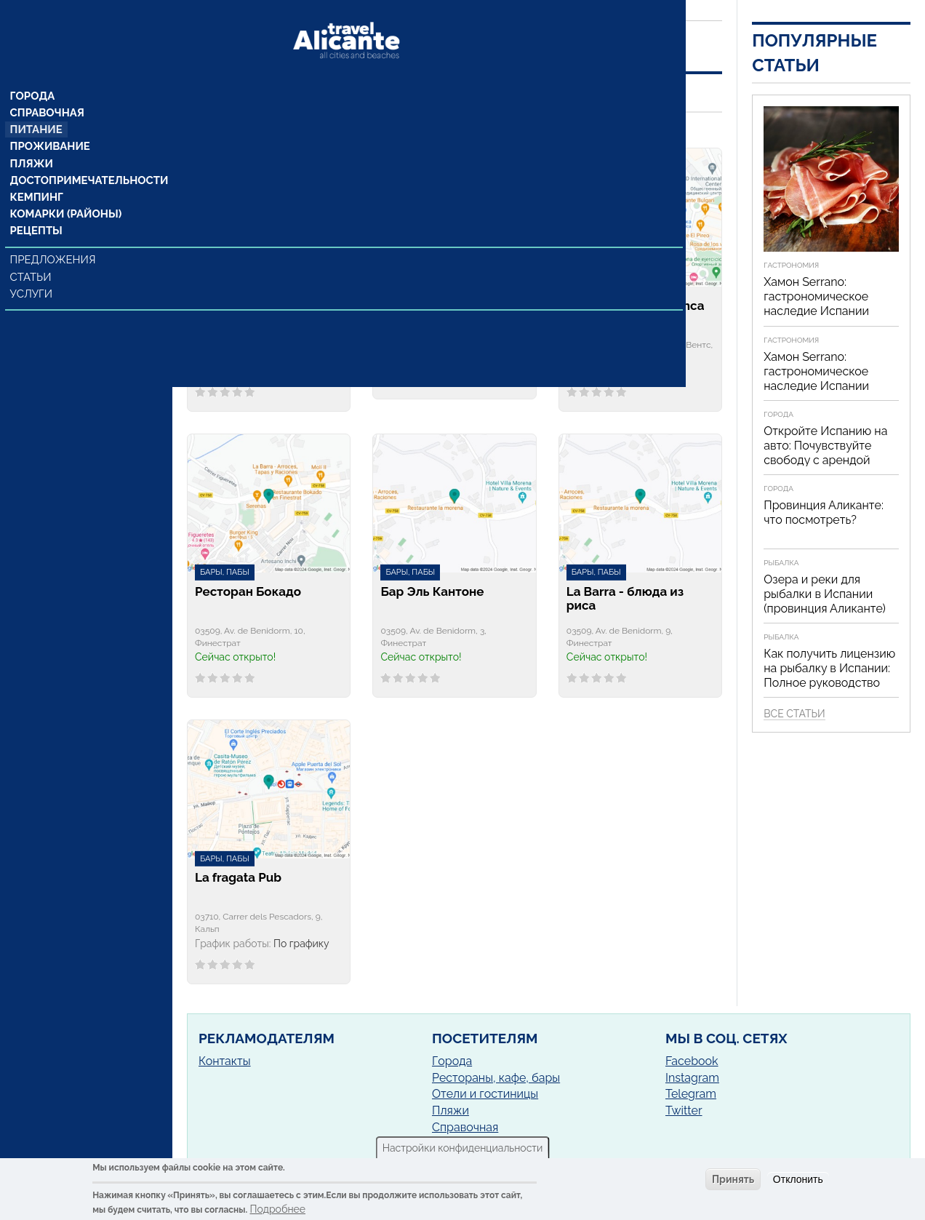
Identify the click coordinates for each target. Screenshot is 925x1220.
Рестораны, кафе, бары (496, 1078)
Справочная (46, 86)
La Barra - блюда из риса (625, 599)
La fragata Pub (238, 878)
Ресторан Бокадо (248, 592)
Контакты (225, 1061)
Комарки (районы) (63, 191)
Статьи (32, 254)
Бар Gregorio (419, 306)
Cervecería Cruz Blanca (635, 306)
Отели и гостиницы (485, 1094)
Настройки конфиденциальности (463, 1148)
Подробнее (277, 1209)
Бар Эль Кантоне (432, 592)
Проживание (49, 121)
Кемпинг (37, 174)
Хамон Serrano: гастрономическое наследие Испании (816, 296)
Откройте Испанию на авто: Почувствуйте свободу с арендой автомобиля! (825, 453)
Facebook (691, 1061)
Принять (733, 1179)
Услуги (33, 271)
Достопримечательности (85, 156)
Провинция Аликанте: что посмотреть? (824, 512)
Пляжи (32, 139)
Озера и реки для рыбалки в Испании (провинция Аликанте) (825, 594)
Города (33, 69)
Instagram (692, 1078)
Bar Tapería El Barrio (254, 306)
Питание (36, 104)
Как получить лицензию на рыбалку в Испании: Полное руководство (829, 668)
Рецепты (36, 209)
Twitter (683, 1110)
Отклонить (798, 1179)
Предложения (53, 238)
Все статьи (794, 713)
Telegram (690, 1094)
